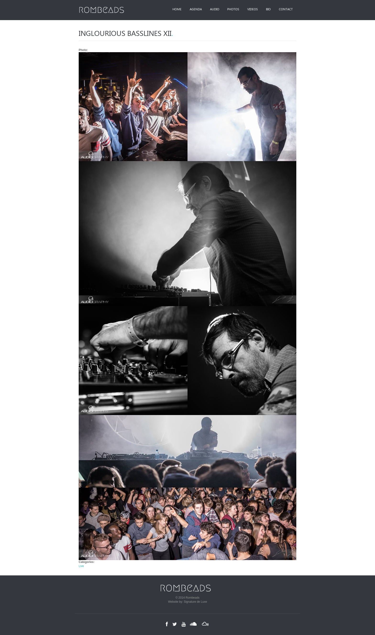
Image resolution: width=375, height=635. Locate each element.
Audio (210, 9)
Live (81, 566)
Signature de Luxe (195, 601)
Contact (285, 9)
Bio (267, 9)
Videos (250, 9)
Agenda (191, 9)
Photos (230, 9)
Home (171, 9)
